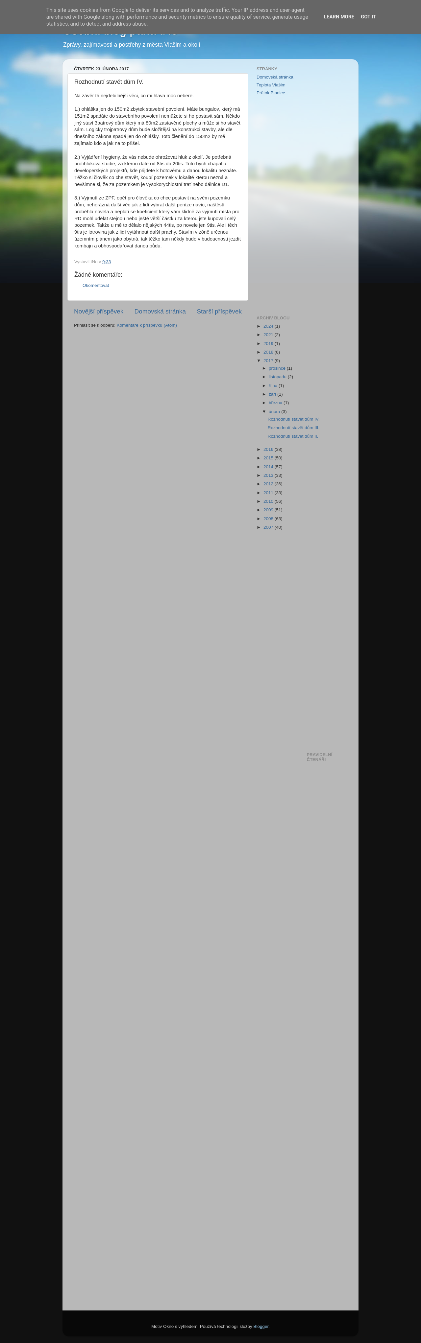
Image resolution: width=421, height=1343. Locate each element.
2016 (269, 449)
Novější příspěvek (98, 311)
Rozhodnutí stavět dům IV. (294, 419)
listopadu (278, 376)
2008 (269, 518)
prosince (278, 368)
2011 (269, 492)
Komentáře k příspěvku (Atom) (147, 325)
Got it (368, 17)
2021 (269, 334)
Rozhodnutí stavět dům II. (293, 436)
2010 (269, 501)
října (274, 385)
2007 (269, 527)
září (273, 394)
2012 (269, 483)
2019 (269, 343)
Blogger (261, 1326)
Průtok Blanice (271, 92)
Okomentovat (96, 285)
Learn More (339, 17)
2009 (269, 509)
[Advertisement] (283, 205)
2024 (269, 326)
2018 (269, 352)
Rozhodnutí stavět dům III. (294, 427)
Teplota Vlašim (271, 84)
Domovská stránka (160, 311)
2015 (269, 457)
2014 (269, 466)
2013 (269, 475)
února (275, 411)
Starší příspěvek (219, 311)
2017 (269, 360)
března (276, 402)
